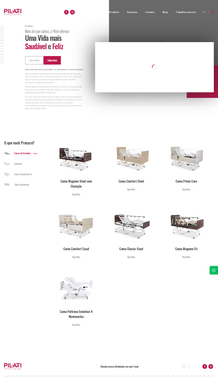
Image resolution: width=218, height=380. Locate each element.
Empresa (141, 12)
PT (204, 12)
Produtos (125, 12)
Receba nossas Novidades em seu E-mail (119, 367)
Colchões (13, 164)
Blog (170, 12)
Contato (156, 12)
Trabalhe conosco (188, 12)
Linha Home (34, 60)
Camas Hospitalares (18, 175)
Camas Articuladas (17, 154)
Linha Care (54, 60)
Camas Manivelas (16, 185)
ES (209, 12)
